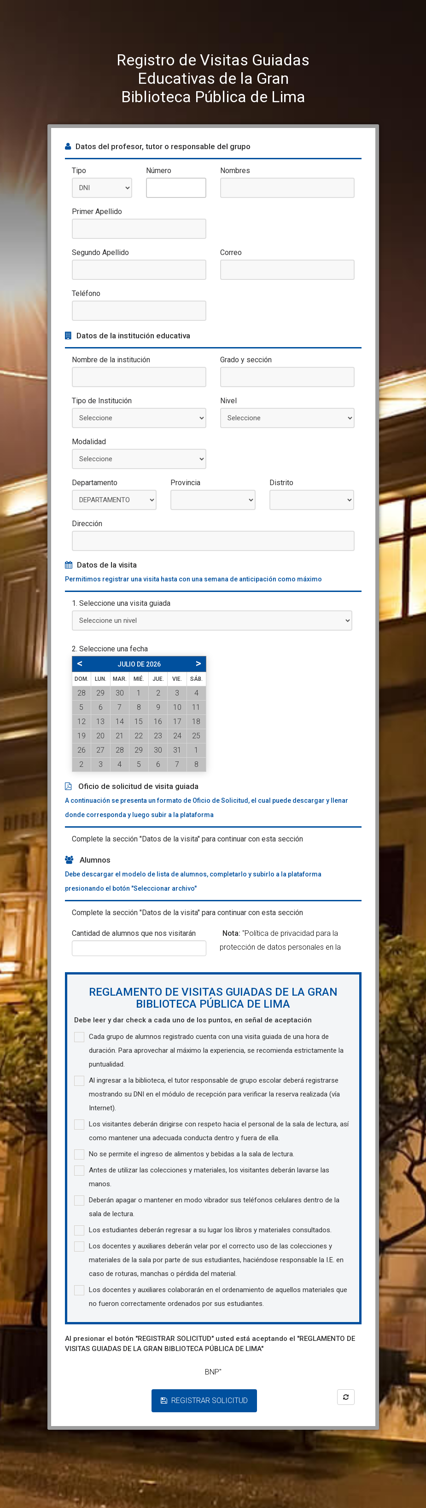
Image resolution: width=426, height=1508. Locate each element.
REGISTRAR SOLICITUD (204, 1400)
